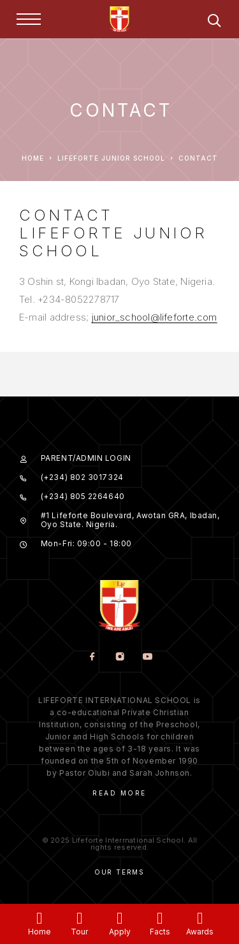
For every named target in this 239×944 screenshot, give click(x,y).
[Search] (214, 22)
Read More (119, 793)
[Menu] (28, 19)
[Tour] (79, 918)
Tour (79, 931)
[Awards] (200, 918)
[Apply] (119, 918)
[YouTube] (147, 657)
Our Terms (119, 872)
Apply (120, 931)
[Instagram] (119, 657)
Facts (160, 931)
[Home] (39, 918)
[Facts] (160, 918)
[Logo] (120, 19)
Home (39, 931)
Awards (200, 931)
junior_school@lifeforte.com (154, 317)
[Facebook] (92, 657)
